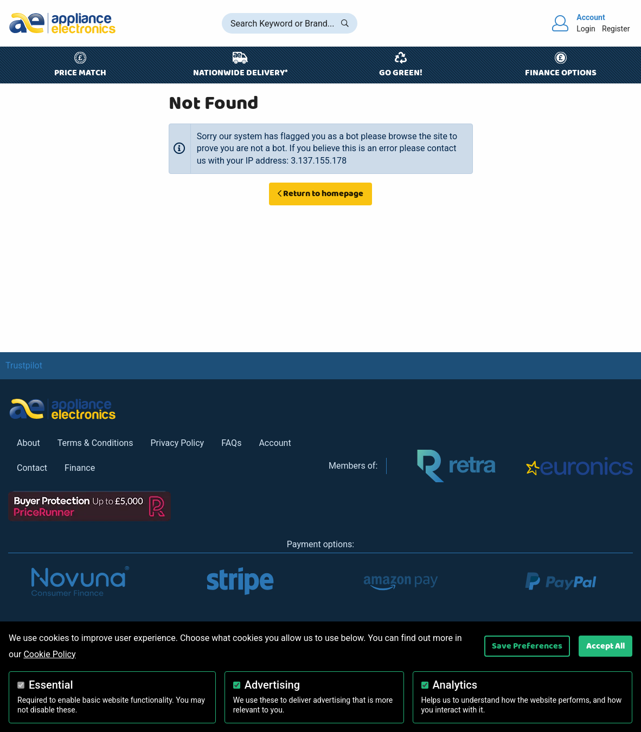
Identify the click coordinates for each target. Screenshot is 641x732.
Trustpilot (23, 365)
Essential (51, 684)
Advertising (272, 684)
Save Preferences (527, 645)
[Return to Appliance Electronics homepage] (62, 23)
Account (275, 443)
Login (585, 28)
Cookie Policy (49, 654)
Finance (80, 468)
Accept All (605, 645)
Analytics (455, 684)
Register (616, 28)
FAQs (231, 443)
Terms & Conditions (95, 443)
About (28, 443)
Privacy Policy (177, 443)
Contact (32, 468)
